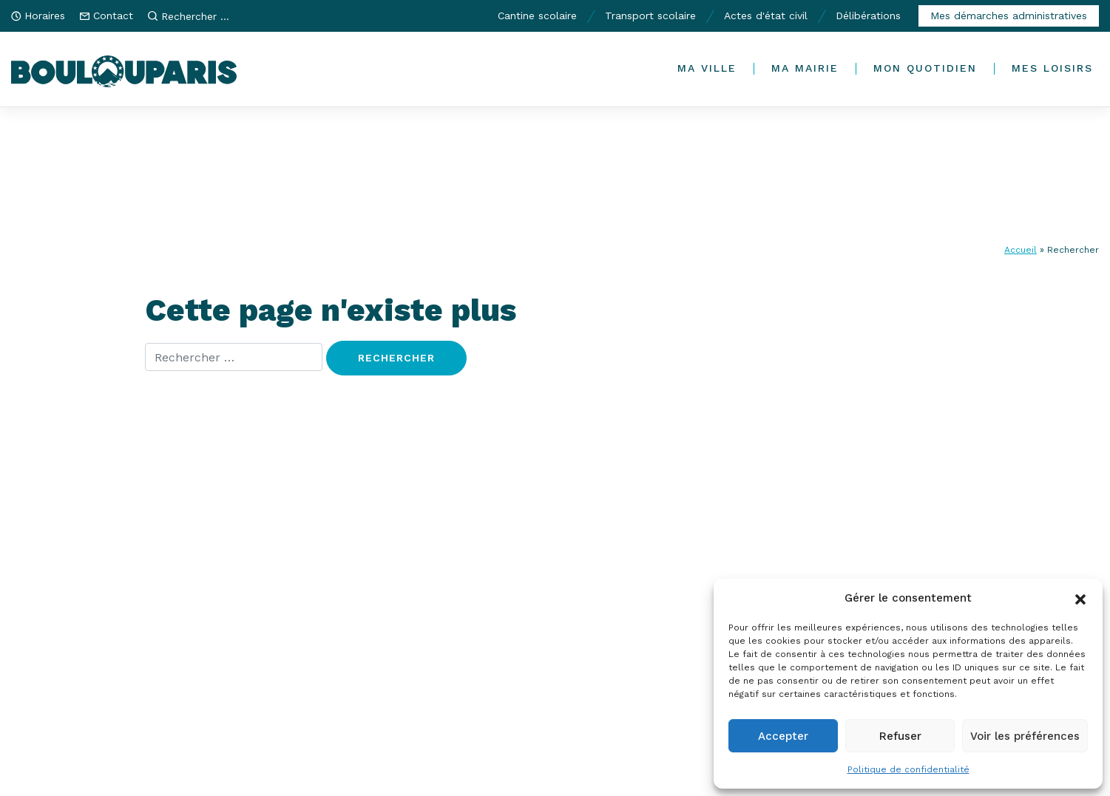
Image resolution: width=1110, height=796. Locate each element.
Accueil (1020, 250)
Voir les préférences (1025, 736)
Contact (113, 15)
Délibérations (868, 15)
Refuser (900, 736)
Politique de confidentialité (908, 769)
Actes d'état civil (766, 15)
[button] (1080, 598)
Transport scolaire (650, 15)
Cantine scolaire (537, 15)
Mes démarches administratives (1008, 15)
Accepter (783, 736)
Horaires (44, 15)
